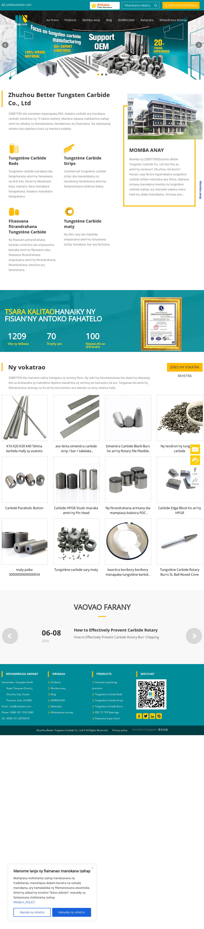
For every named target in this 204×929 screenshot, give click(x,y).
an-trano (52, 20)
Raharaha (147, 20)
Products (70, 20)
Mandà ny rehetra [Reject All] (32, 912)
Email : (6, 706)
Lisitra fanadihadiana (182, 5)
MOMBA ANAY (146, 150)
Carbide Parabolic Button (24, 508)
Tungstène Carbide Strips (109, 700)
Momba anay (91, 20)
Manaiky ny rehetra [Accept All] (71, 912)
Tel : (4, 718)
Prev (5, 45)
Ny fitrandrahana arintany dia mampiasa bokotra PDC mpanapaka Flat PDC (128, 513)
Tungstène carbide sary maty (76, 569)
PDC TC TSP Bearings (107, 712)
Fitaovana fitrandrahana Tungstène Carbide (27, 226)
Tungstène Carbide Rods (108, 694)
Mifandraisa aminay (173, 20)
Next (199, 45)
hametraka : (9, 682)
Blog (109, 20)
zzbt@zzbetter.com (18, 5)
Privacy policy (119, 730)
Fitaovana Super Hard (107, 718)
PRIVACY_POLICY (24, 902)
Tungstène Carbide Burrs (109, 706)
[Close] (92, 867)
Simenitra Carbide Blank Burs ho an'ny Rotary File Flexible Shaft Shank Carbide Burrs (128, 451)
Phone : (6, 712)
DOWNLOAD (126, 20)
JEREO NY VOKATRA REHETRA (184, 368)
